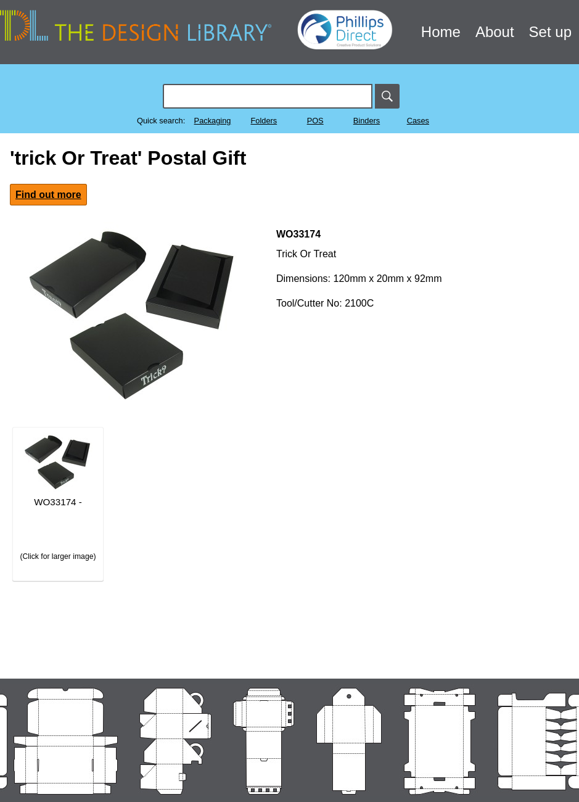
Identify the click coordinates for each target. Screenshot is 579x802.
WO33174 (298, 234)
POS (315, 120)
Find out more (48, 194)
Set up (550, 31)
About (494, 31)
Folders (263, 120)
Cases (418, 120)
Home (441, 31)
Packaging (212, 120)
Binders (366, 120)
